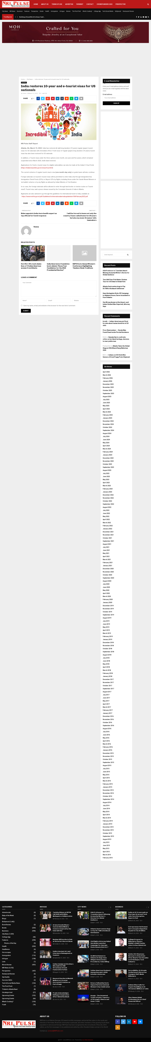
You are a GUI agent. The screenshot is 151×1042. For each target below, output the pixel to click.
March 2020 (107, 596)
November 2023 (108, 461)
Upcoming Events (8, 995)
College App (97, 11)
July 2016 (106, 731)
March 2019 (107, 633)
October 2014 (107, 796)
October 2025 (107, 390)
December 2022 (108, 495)
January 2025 (107, 418)
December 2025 (108, 384)
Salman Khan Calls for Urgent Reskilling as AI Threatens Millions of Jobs (138, 987)
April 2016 (106, 741)
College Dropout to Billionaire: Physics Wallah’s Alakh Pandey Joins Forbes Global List (137, 942)
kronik (105, 321)
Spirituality (5, 977)
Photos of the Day (10, 943)
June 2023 (106, 476)
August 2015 (107, 765)
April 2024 (106, 446)
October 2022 (107, 501)
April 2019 (106, 630)
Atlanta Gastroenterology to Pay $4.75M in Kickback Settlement (100, 930)
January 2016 (107, 750)
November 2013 (108, 830)
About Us (44, 4)
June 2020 (106, 587)
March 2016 (107, 744)
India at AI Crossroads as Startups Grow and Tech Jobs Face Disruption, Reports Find (138, 915)
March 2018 (107, 670)
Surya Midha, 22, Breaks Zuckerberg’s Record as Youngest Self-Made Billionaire (137, 973)
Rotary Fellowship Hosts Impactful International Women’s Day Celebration (100, 985)
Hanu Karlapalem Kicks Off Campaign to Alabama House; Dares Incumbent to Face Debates (116, 295)
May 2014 (106, 811)
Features (26, 11)
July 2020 (106, 584)
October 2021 (107, 538)
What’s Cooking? (87, 11)
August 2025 (107, 396)
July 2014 (106, 805)
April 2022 (106, 519)
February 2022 (108, 526)
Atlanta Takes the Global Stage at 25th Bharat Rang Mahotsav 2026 (116, 348)
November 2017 (108, 682)
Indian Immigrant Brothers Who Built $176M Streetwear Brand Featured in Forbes (63, 967)
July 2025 (106, 399)
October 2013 (107, 833)
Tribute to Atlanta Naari (10, 989)
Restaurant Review (128, 11)
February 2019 (108, 636)
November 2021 (108, 535)
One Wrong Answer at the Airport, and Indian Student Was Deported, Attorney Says (116, 304)
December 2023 (108, 458)
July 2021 (106, 547)
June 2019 (106, 624)
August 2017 (107, 692)
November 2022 (108, 498)
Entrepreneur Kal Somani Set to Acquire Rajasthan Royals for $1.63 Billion (138, 928)
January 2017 (107, 713)
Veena (24, 93)
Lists (3, 961)
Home (36, 4)
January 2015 (107, 787)
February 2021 (108, 562)
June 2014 (106, 808)
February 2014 (108, 821)
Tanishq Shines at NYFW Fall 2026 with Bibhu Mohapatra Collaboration (62, 914)
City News (5, 11)
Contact (90, 4)
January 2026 (107, 381)
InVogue (62, 11)
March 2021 (107, 559)
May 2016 (106, 738)
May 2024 (106, 443)
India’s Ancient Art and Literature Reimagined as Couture (62, 953)
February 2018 (108, 673)
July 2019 (106, 621)
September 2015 (108, 762)
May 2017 (106, 701)
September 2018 (108, 652)
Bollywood (118, 11)
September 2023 (108, 467)
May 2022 (106, 516)
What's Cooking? (7, 1001)
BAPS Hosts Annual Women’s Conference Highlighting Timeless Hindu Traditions (84, 266)
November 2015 (108, 756)
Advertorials (6, 912)
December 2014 (108, 790)
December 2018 (108, 642)
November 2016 (108, 719)
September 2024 (108, 430)
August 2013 (107, 839)
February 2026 (108, 378)
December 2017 (108, 679)
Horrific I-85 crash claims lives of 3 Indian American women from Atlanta (31, 266)
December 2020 (108, 569)
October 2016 (107, 722)
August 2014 (107, 802)
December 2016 (108, 716)
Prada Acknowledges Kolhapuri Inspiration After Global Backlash (61, 995)
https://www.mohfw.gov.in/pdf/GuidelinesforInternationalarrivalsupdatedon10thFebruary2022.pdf (55, 196)
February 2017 (108, 710)
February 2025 (108, 415)
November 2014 (108, 793)
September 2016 (108, 725)
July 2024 (106, 436)
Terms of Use (57, 4)
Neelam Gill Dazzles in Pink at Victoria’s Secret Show (62, 940)
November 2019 (108, 609)
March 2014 (107, 818)
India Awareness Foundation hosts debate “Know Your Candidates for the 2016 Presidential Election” (58, 267)
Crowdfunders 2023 (104, 4)
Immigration (54, 11)
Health (47, 11)
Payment (79, 4)
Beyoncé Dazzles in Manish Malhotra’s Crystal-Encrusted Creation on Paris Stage (63, 981)
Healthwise (6, 949)
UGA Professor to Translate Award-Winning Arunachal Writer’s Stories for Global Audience (116, 273)
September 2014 (108, 799)
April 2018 (106, 667)
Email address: (107, 94)
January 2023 (107, 492)
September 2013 (108, 836)
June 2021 (106, 550)
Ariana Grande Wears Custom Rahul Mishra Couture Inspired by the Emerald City (62, 928)
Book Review (6, 924)
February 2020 (108, 599)
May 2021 (106, 553)
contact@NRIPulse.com (55, 1031)
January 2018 (107, 676)
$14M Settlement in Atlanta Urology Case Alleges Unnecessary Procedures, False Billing (99, 959)
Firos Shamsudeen (109, 330)
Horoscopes (6, 952)
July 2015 (106, 768)
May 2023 (106, 479)
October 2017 (107, 685)
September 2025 (108, 393)
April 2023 (106, 482)
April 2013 (106, 851)
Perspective (121, 4)
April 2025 (106, 409)
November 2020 (108, 572)
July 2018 (106, 658)
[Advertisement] (75, 60)
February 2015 (108, 784)
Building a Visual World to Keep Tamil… (32, 17)
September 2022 (108, 504)
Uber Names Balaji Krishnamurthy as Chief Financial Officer (137, 999)
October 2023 (107, 464)
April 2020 (106, 593)
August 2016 (107, 728)
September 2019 (108, 615)
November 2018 (108, 645)
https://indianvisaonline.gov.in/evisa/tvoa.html (37, 168)
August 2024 (107, 433)
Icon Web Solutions (87, 1040)
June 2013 (106, 845)
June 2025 (106, 402)
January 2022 (107, 529)
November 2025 (108, 387)
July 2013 (106, 842)
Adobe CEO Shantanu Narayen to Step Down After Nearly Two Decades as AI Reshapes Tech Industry (138, 958)
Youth (4, 1004)
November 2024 (108, 424)
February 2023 (108, 489)
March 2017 (107, 707)
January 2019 (107, 639)
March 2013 (107, 855)
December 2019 (108, 605)
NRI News (12, 11)
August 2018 (107, 655)
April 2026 (106, 372)
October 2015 (107, 759)
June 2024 (106, 439)
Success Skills (7, 980)
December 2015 (108, 753)
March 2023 (107, 485)
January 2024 (107, 455)
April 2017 (106, 704)
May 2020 (106, 590)
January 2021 (107, 565)
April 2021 (106, 556)
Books (42, 11)
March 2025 (107, 412)
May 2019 (106, 627)
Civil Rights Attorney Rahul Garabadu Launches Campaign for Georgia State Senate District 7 (100, 944)
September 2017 (108, 689)
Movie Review (6, 965)
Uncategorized (7, 992)
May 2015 (106, 775)
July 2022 (106, 510)
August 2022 (107, 507)
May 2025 (106, 406)
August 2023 (107, 470)
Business (20, 11)
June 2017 (106, 698)
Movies (68, 11)
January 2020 (107, 602)
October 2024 (107, 427)
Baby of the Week (8, 915)
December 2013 (108, 827)
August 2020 (107, 581)
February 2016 (108, 747)
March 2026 (107, 375)
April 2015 (106, 778)
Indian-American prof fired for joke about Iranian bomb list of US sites (116, 323)
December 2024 (108, 421)
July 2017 (106, 695)
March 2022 (107, 522)
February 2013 (108, 858)
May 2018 (106, 664)
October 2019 (107, 612)
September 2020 (108, 578)
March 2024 (107, 449)
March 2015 (107, 781)
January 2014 (107, 824)
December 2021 (108, 532)
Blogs (4, 918)
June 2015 (106, 772)
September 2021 (108, 541)
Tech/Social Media (107, 11)
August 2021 (107, 544)
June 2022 (106, 513)
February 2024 (108, 452)
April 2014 (106, 815)
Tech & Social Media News (11, 983)
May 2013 (106, 848)
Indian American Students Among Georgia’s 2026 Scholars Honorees (100, 972)
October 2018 (107, 648)
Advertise (69, 4)
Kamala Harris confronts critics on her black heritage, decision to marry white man (116, 339)
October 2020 (107, 575)
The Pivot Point (76, 11)
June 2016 (106, 735)
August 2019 (107, 618)
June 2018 (106, 661)
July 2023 (106, 473)
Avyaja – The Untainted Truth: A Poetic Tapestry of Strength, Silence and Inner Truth (99, 998)
